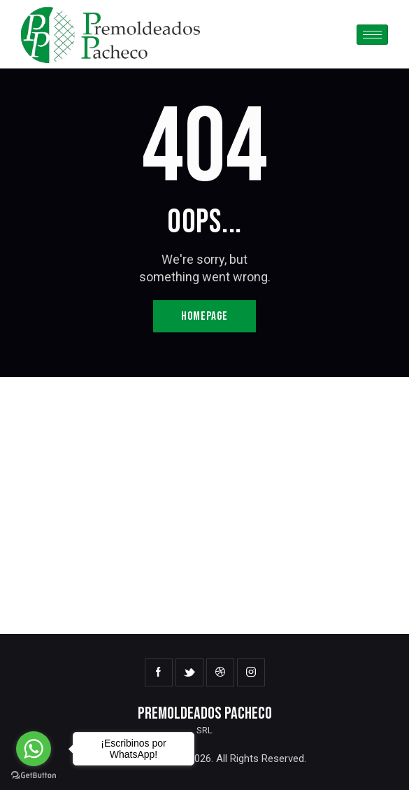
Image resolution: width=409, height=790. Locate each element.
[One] (204, 505)
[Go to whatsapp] (33, 748)
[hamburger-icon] (372, 34)
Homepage (204, 316)
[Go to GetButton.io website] (33, 775)
